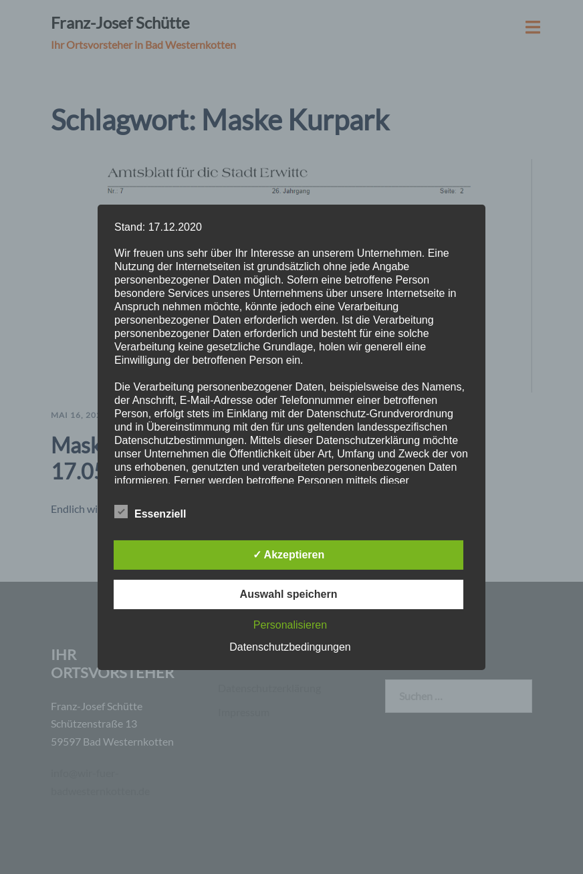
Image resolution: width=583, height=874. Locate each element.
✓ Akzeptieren (289, 554)
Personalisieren (290, 625)
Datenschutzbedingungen (289, 647)
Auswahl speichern (289, 594)
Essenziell (150, 512)
